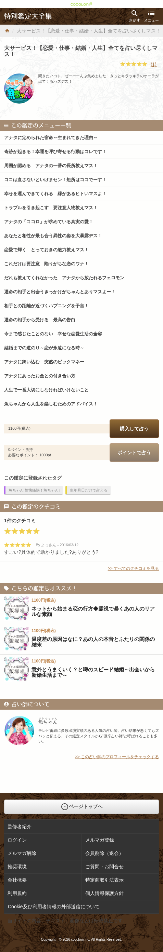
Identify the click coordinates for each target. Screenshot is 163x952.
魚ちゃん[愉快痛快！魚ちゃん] (34, 490)
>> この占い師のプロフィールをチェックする (117, 756)
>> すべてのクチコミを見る (133, 568)
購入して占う (134, 428)
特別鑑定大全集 (28, 16)
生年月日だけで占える (89, 490)
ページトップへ (81, 807)
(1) (153, 64)
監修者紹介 (20, 826)
